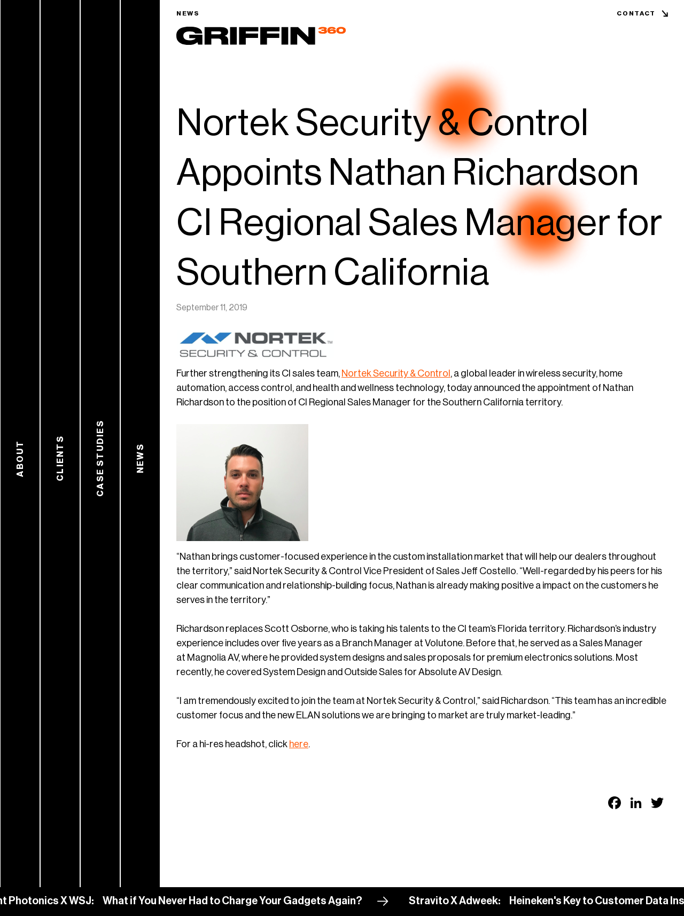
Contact (636, 13)
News (188, 13)
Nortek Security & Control (395, 373)
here (298, 744)
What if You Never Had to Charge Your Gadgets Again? (242, 901)
